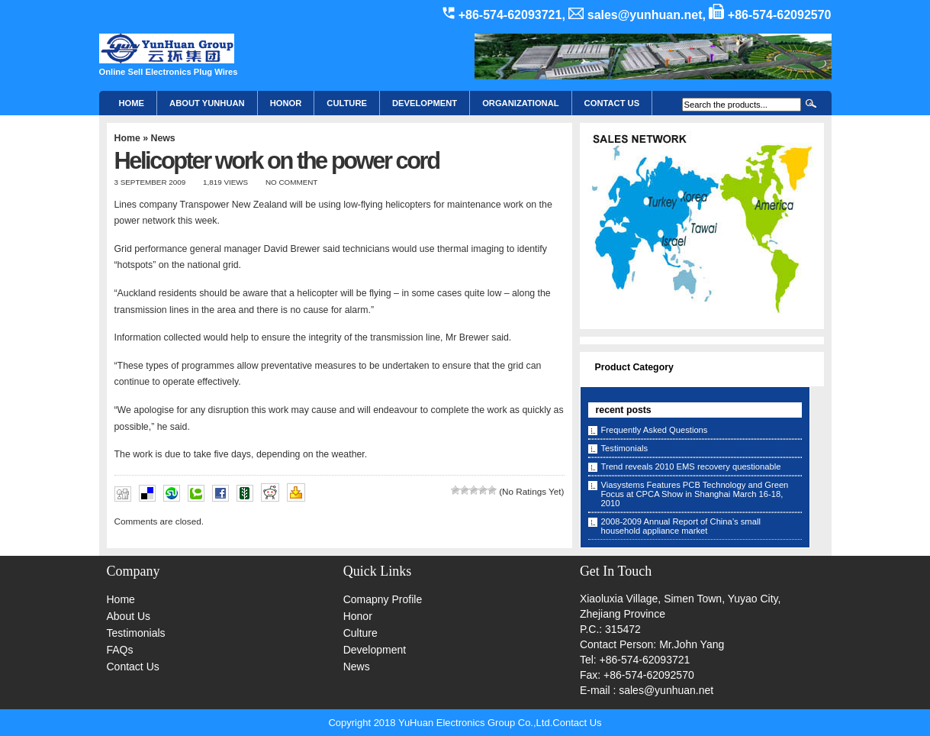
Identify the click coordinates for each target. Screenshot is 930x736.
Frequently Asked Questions (654, 429)
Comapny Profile (383, 599)
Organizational (520, 103)
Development (424, 103)
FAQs (120, 650)
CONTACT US (612, 103)
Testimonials (624, 448)
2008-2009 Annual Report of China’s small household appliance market (681, 526)
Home (132, 103)
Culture (347, 103)
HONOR (286, 103)
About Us (129, 616)
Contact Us (133, 666)
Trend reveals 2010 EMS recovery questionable (691, 466)
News (162, 138)
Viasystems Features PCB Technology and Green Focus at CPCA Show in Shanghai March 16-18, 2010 (695, 494)
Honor (357, 616)
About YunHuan (207, 103)
